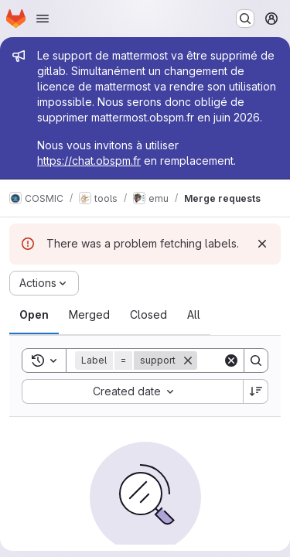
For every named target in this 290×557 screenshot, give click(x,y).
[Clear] (231, 360)
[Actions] (44, 283)
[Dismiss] (262, 243)
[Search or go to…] (245, 18)
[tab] (34, 315)
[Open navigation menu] (42, 18)
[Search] (256, 360)
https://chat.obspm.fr (89, 160)
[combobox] (132, 391)
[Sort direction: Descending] (256, 391)
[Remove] (188, 360)
